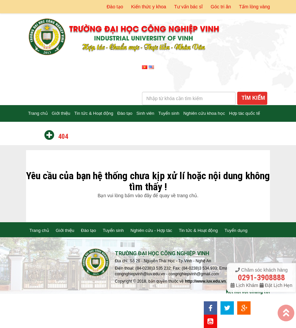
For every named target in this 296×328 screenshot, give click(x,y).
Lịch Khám (247, 285)
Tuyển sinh (168, 113)
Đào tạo (115, 6)
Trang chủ (38, 113)
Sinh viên (145, 113)
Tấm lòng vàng (254, 6)
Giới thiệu (61, 113)
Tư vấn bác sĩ (188, 6)
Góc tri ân (221, 6)
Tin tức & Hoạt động (93, 113)
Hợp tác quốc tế (244, 113)
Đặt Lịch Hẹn (278, 285)
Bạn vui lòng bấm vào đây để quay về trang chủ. (148, 195)
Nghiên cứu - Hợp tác (151, 230)
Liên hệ (35, 129)
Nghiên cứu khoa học (204, 113)
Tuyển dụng (236, 230)
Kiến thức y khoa (148, 6)
